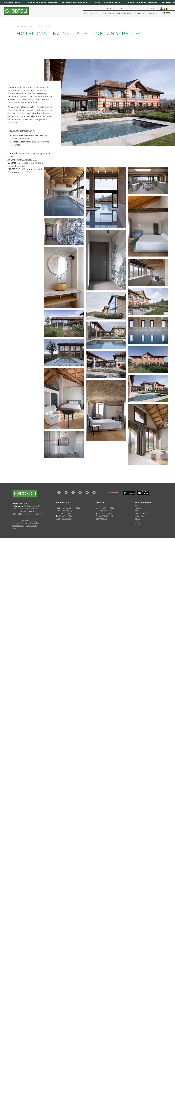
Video (133, 9)
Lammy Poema (141, 513)
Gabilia (138, 508)
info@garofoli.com (63, 518)
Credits (15, 528)
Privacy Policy (18, 525)
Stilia (137, 521)
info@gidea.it (101, 518)
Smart (137, 518)
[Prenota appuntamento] (87, 2)
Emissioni (16, 520)
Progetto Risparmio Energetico (25, 523)
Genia (137, 510)
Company (142, 9)
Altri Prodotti (140, 13)
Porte (85, 13)
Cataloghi (124, 9)
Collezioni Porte (124, 13)
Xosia (137, 523)
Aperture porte (107, 13)
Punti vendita (112, 9)
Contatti (151, 9)
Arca (137, 505)
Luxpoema (139, 516)
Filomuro (94, 13)
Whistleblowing (28, 520)
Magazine (153, 13)
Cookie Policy (31, 525)
